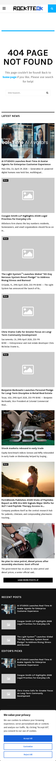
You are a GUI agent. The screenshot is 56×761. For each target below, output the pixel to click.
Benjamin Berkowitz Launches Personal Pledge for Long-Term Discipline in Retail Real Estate (27, 392)
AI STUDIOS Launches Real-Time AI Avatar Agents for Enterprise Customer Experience (26, 163)
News (6, 126)
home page (9, 77)
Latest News (10, 116)
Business (7, 413)
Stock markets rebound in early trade (22, 448)
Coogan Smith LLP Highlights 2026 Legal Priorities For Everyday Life (24, 217)
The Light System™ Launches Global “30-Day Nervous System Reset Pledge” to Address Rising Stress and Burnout (26, 277)
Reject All (28, 754)
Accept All (28, 738)
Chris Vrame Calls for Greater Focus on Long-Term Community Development (26, 333)
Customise (28, 746)
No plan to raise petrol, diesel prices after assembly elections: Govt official (24, 563)
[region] (28, 735)
